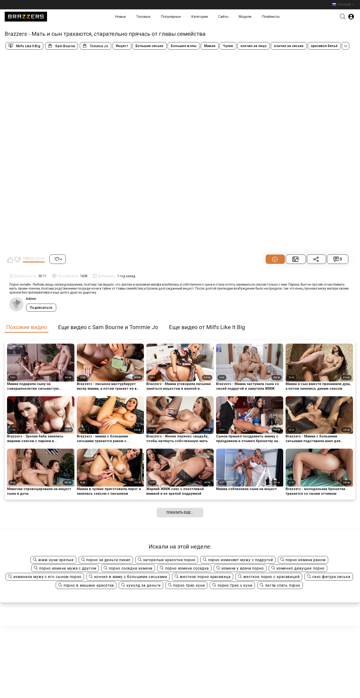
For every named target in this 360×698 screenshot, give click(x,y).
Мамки (210, 46)
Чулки (228, 46)
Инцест (122, 46)
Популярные (171, 17)
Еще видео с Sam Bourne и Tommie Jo (108, 327)
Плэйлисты (271, 17)
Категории (199, 17)
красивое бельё (324, 46)
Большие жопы (184, 46)
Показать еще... (180, 512)
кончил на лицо (254, 46)
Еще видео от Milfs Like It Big (207, 327)
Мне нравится (10, 260)
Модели (245, 17)
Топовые (143, 17)
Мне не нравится (17, 260)
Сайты (223, 17)
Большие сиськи (149, 46)
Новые (120, 17)
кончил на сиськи (288, 46)
